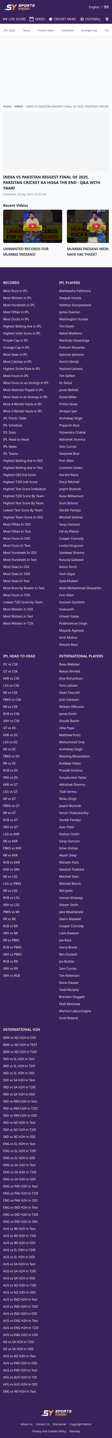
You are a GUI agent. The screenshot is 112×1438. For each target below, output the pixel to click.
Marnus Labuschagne (75, 1011)
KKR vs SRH (11, 869)
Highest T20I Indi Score (20, 482)
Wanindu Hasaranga (74, 340)
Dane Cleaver (69, 982)
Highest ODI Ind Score (19, 475)
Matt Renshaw (69, 1004)
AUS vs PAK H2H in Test (20, 1370)
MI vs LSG (10, 876)
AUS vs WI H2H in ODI (19, 1243)
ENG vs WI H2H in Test (19, 1391)
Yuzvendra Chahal (72, 432)
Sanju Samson (69, 524)
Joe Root (65, 940)
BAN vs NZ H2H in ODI (19, 1038)
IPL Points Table (14, 418)
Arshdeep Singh (71, 418)
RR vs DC (9, 763)
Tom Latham (68, 685)
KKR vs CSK (11, 678)
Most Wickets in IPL (17, 298)
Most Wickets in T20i (18, 623)
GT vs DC (9, 728)
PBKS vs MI (11, 912)
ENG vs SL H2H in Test (19, 1144)
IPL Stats (9, 432)
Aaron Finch (68, 567)
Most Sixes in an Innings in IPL (25, 397)
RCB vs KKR (11, 862)
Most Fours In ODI (16, 538)
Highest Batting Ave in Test (23, 468)
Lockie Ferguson (71, 545)
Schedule (68, 30)
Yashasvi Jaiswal (71, 369)
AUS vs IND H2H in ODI (20, 1313)
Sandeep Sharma (71, 552)
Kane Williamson (71, 496)
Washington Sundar (73, 319)
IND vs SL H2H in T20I (19, 1066)
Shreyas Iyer (68, 411)
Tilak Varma (68, 791)
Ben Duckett (68, 954)
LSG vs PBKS (12, 883)
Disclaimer (59, 1424)
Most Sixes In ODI (16, 567)
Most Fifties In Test (17, 531)
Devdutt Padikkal (71, 869)
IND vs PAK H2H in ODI (20, 1115)
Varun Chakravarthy (74, 813)
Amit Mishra (68, 637)
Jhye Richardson (71, 678)
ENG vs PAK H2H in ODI (20, 1200)
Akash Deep (68, 855)
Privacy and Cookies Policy (49, 1431)
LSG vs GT (10, 791)
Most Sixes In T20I (16, 574)
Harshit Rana (68, 475)
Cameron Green (71, 468)
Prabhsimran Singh (73, 623)
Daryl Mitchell (69, 482)
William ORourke (71, 707)
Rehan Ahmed (69, 671)
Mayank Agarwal (71, 630)
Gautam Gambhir (72, 602)
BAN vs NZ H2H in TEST (20, 1045)
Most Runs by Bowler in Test (23, 588)
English (94, 7)
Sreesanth (66, 609)
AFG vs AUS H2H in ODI (20, 1384)
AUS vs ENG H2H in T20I (21, 1328)
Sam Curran (68, 446)
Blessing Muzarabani (74, 756)
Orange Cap (89, 30)
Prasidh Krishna (70, 770)
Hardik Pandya (70, 510)
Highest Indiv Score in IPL (22, 333)
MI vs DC (9, 749)
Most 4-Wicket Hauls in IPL (22, 404)
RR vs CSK (10, 707)
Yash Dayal (67, 574)
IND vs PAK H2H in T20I (20, 1108)
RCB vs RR (10, 961)
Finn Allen (66, 461)
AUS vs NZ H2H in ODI (19, 1292)
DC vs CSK (10, 664)
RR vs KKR (10, 855)
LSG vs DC (10, 742)
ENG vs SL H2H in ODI (19, 1158)
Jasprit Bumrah (70, 489)
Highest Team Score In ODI (23, 517)
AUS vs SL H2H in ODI (19, 1257)
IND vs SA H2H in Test (19, 1080)
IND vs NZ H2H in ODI (19, 1137)
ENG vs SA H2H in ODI (19, 1179)
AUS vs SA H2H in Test (19, 1264)
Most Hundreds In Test (20, 560)
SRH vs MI (10, 933)
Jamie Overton (69, 312)
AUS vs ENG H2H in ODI (20, 1335)
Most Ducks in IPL (16, 319)
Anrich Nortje (69, 361)
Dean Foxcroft (69, 692)
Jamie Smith (68, 714)
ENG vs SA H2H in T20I (19, 1172)
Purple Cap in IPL (15, 340)
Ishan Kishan (68, 848)
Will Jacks (66, 891)
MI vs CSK (10, 692)
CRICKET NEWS (61, 19)
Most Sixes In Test (16, 581)
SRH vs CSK (11, 721)
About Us (26, 1424)
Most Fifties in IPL (16, 312)
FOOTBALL (89, 19)
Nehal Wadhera (70, 333)
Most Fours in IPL (16, 376)
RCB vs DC (10, 770)
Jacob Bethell (68, 390)
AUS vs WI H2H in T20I (19, 1236)
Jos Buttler (66, 961)
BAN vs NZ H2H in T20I (20, 1052)
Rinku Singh (68, 799)
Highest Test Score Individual (24, 489)
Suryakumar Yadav (73, 777)
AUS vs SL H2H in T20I (19, 1250)
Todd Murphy (69, 990)
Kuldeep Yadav (70, 763)
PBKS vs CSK (12, 699)
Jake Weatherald (71, 912)
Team (26, 30)
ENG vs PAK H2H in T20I (20, 1193)
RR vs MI (9, 919)
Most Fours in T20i (16, 595)
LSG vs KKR (11, 834)
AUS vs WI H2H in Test (19, 1229)
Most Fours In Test (16, 545)
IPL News (10, 446)
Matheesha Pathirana (75, 291)
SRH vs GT (10, 827)
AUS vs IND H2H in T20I (20, 1306)
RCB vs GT (10, 820)
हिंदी (106, 7)
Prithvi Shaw (68, 404)
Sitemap (74, 1431)
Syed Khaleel (68, 581)
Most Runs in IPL (15, 291)
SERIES (35, 19)
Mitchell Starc (69, 876)
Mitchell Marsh (70, 883)
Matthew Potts (70, 735)
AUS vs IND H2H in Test (20, 1299)
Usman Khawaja (71, 898)
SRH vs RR (10, 968)
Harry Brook (68, 947)
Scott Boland (68, 503)
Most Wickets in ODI (18, 609)
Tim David (66, 326)
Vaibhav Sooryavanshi (75, 305)
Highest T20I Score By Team (23, 496)
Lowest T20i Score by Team (23, 602)
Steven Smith (69, 905)
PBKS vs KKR (12, 848)
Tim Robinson (69, 975)
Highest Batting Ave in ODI (23, 461)
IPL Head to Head (16, 439)
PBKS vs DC (11, 756)
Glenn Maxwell (70, 919)
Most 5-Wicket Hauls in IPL (22, 411)
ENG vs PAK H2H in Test (20, 1186)
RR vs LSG (10, 891)
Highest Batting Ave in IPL (22, 326)
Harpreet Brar (69, 453)
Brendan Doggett (72, 997)
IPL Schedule (12, 425)
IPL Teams (10, 453)
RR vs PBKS (11, 940)
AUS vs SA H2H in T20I (19, 1271)
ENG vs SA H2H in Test (19, 1165)
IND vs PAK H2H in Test (20, 1101)
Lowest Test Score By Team (23, 510)
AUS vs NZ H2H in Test (19, 1356)
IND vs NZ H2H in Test (19, 1122)
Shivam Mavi (68, 644)
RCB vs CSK (11, 714)
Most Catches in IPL (17, 361)
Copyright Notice (81, 1424)
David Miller (68, 397)
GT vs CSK (10, 671)
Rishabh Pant (69, 862)
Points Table (46, 30)
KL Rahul (65, 383)
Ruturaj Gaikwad (71, 560)
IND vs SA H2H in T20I (19, 1087)
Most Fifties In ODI (17, 524)
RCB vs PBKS (12, 947)
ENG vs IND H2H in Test (20, 1207)
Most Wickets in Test (18, 616)
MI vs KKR (10, 841)
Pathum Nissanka (72, 347)
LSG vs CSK (11, 685)
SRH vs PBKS (12, 954)
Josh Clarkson (69, 699)
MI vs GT (9, 799)
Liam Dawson (69, 933)
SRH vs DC (10, 777)
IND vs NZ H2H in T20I (19, 1129)
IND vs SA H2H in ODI (19, 1094)
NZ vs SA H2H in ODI (18, 1349)
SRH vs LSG (11, 905)
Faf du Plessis (69, 531)
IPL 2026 (9, 30)
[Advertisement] (56, 67)
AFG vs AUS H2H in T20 (20, 1377)
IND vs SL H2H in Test (19, 1059)
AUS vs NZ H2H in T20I (19, 1285)
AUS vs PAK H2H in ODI (20, 1363)
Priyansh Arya (69, 425)
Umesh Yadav (69, 616)
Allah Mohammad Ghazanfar (80, 588)
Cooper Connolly (71, 538)
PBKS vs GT (11, 806)
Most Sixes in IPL (15, 354)
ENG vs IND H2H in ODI (20, 1221)
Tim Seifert (67, 376)
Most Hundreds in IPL (19, 305)
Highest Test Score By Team (23, 503)
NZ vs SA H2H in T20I (18, 1342)
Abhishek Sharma (72, 439)
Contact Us (43, 1424)
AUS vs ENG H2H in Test (20, 1321)
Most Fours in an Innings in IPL (26, 383)
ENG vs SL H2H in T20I (19, 1151)
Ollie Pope (66, 728)
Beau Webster (69, 664)
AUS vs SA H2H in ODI (19, 1278)
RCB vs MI (10, 926)
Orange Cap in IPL (16, 347)
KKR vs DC (10, 735)
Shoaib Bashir (69, 721)
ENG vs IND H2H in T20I (20, 1214)
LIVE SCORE (12, 19)
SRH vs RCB (11, 975)
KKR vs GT (10, 784)
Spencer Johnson (71, 354)
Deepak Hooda (70, 298)
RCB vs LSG (11, 898)
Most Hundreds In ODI (19, 552)
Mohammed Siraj (71, 742)
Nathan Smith (69, 834)
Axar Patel (66, 827)
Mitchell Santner (71, 517)
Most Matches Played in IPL (23, 390)
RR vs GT (9, 813)
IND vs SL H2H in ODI (19, 1073)
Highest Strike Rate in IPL (21, 369)
